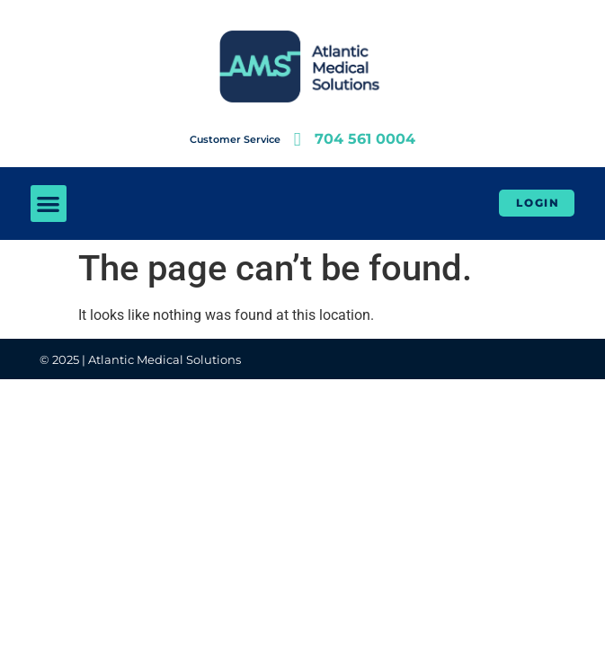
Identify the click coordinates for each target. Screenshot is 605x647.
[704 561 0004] (297, 139)
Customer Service (235, 139)
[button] (49, 203)
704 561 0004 (365, 138)
